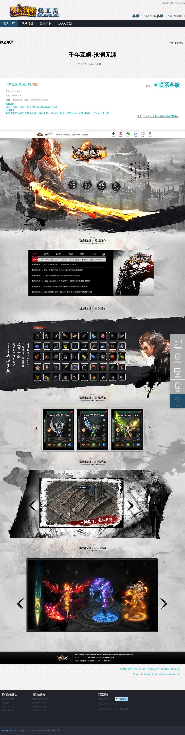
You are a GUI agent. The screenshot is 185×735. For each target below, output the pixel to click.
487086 (151, 16)
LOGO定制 (65, 23)
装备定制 (45, 23)
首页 (178, 386)
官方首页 (9, 23)
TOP (178, 401)
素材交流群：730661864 (173, 3)
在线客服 (178, 343)
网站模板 (27, 23)
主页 (171, 43)
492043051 (177, 16)
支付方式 (178, 358)
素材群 (178, 372)
